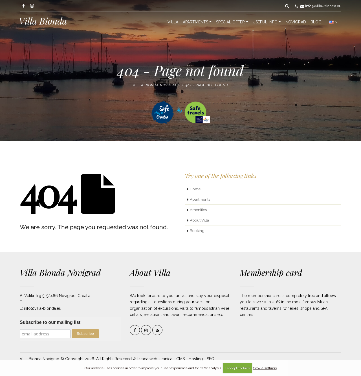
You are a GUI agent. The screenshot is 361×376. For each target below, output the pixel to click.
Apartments (195, 22)
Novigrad (295, 22)
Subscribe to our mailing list (50, 322)
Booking (197, 230)
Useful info (265, 22)
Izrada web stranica (154, 359)
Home (195, 189)
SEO (210, 359)
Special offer (230, 22)
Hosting (196, 359)
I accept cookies (237, 368)
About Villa (199, 220)
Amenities (198, 209)
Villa (173, 22)
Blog (316, 22)
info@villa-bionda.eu (323, 6)
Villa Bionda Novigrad (156, 85)
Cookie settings (265, 368)
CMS (180, 359)
